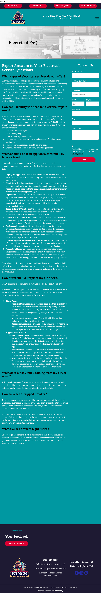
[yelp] (81, 573)
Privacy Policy (77, 154)
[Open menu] (97, 17)
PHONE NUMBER (79, 81)
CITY (74, 100)
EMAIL (74, 119)
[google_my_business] (86, 573)
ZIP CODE (76, 109)
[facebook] (77, 573)
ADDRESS (76, 90)
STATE (88, 100)
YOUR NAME (77, 71)
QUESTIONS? (77, 128)
